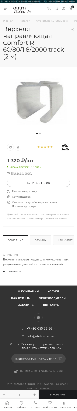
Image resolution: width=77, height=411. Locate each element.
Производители (52, 298)
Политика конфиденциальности (41, 371)
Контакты (51, 304)
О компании (28, 291)
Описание (15, 240)
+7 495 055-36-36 (39, 328)
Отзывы (41, 240)
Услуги (53, 291)
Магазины (25, 304)
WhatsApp (38, 317)
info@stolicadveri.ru (41, 336)
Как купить (20, 298)
